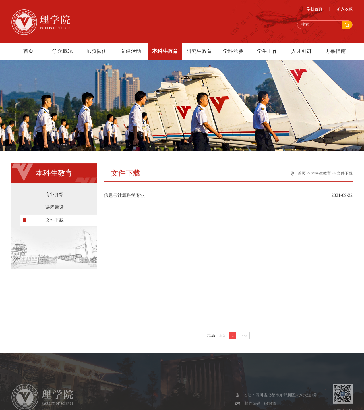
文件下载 (55, 221)
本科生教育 (165, 51)
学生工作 (267, 51)
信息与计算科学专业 (124, 195)
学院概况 (62, 51)
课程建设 (55, 209)
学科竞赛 (233, 51)
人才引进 (301, 51)
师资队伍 (96, 51)
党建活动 (131, 51)
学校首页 (314, 9)
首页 (28, 51)
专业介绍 (55, 196)
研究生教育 (199, 51)
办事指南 (335, 51)
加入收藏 (345, 9)
